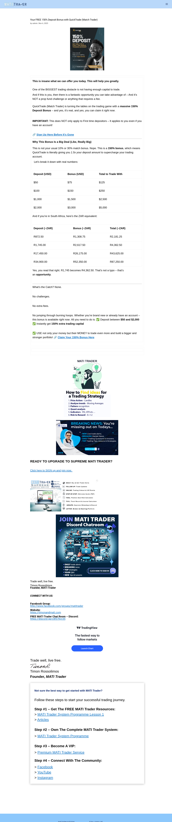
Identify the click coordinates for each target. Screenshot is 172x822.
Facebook (45, 767)
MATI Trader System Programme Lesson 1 (71, 714)
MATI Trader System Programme (63, 736)
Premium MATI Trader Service (61, 752)
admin (34, 23)
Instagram (45, 778)
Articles (43, 720)
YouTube (44, 772)
